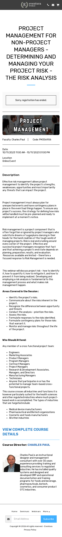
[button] (3, 5)
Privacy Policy (30, 530)
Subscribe (48, 519)
